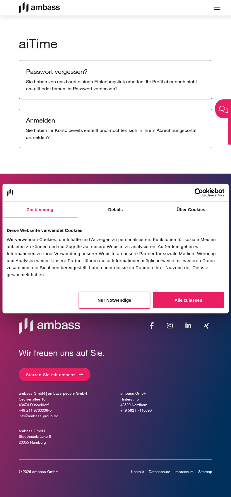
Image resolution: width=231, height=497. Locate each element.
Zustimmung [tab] (40, 209)
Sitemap (205, 471)
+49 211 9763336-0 (35, 410)
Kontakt (137, 471)
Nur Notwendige (114, 300)
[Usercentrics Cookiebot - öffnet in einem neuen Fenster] (198, 192)
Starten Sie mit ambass (51, 374)
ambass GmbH (45, 471)
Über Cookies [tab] (191, 209)
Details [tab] (115, 209)
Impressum (184, 471)
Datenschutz (159, 471)
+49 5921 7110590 (136, 410)
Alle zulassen (188, 300)
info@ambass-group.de (38, 416)
